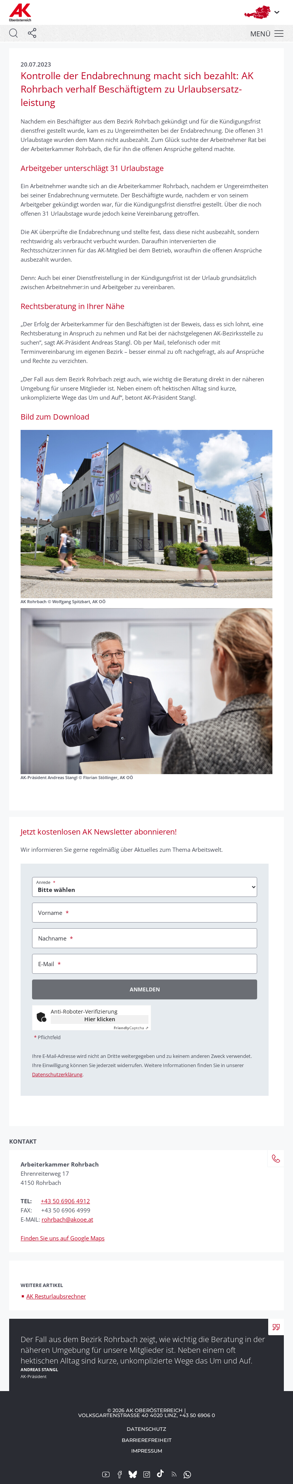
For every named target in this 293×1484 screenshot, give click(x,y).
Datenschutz (146, 1429)
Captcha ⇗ (131, 1027)
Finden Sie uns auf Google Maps (63, 1238)
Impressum (146, 1451)
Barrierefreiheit (147, 1440)
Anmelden (145, 989)
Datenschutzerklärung (57, 1074)
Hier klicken (99, 1019)
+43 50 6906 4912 (65, 1201)
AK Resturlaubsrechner (56, 1296)
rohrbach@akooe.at (67, 1219)
